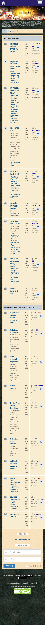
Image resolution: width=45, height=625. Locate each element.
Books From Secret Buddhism (15, 405)
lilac (37, 330)
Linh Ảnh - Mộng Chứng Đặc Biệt (14, 120)
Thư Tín (14, 176)
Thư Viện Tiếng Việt (11, 39)
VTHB (38, 478)
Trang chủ (14, 31)
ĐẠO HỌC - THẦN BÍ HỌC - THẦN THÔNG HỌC (15, 66)
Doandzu (39, 386)
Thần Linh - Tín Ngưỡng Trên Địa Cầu (15, 251)
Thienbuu (35, 63)
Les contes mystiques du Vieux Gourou (14, 489)
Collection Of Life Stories (14, 441)
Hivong (34, 261)
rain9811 (39, 514)
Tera (38, 439)
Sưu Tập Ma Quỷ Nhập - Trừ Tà (14, 236)
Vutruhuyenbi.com (16, 586)
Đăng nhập (9, 566)
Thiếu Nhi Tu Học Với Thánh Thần (15, 196)
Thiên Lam (36, 206)
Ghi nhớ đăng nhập (35, 566)
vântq (34, 174)
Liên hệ (34, 583)
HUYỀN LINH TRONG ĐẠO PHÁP (15, 90)
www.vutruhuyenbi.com (7, 24)
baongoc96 (36, 130)
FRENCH (13, 478)
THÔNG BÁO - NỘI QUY (14, 291)
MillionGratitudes (37, 499)
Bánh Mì (35, 223)
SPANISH (13, 497)
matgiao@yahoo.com (7, 26)
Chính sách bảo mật (14, 583)
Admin (34, 291)
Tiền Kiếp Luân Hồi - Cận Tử (14, 242)
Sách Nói (14, 165)
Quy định (26, 583)
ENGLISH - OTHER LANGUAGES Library (19, 307)
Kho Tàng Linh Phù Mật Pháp (14, 115)
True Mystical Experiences (15, 359)
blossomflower (36, 359)
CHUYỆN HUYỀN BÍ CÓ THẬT (14, 206)
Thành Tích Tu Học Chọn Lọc (14, 190)
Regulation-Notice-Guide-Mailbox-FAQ (14, 318)
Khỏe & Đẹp (15, 272)
